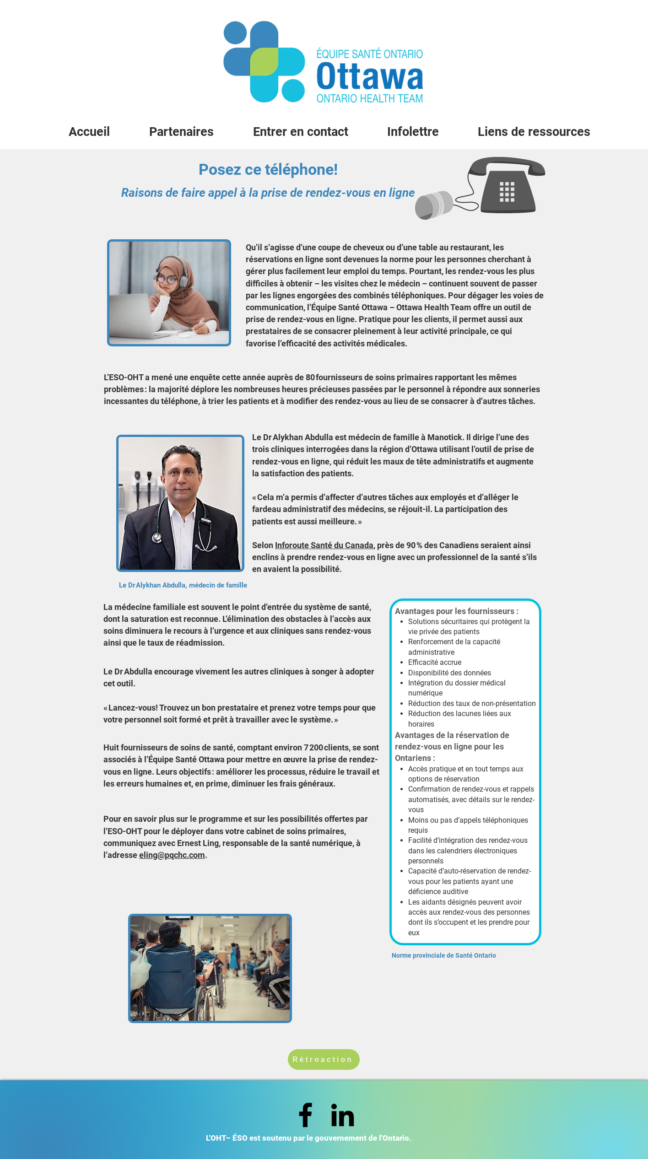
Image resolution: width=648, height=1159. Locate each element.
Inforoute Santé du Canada (324, 545)
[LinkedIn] (342, 1115)
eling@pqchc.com (172, 855)
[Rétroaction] (324, 1059)
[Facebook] (305, 1115)
